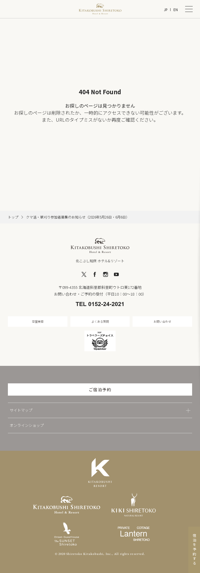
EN (175, 10)
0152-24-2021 (106, 305)
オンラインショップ (27, 425)
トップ (13, 217)
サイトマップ (21, 410)
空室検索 (38, 321)
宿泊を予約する (194, 549)
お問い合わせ (162, 321)
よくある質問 (100, 321)
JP (165, 10)
